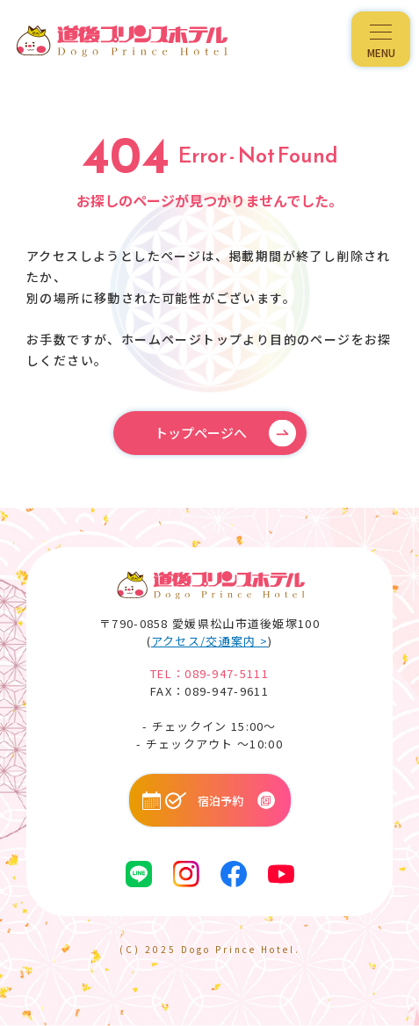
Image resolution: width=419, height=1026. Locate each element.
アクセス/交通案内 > (209, 640)
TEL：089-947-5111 (209, 673)
